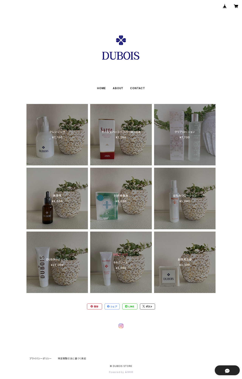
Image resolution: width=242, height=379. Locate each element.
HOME (101, 88)
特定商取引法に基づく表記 (72, 358)
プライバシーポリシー (40, 358)
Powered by (121, 372)
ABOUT (118, 88)
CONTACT (137, 88)
